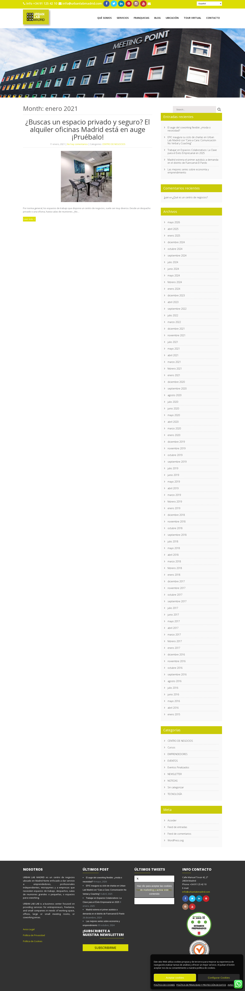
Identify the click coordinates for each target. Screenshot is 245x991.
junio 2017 (173, 614)
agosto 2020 (174, 394)
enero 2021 (174, 374)
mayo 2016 (174, 700)
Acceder (172, 819)
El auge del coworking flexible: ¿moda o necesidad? (189, 128)
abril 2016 (173, 707)
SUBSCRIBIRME (105, 947)
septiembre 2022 (177, 308)
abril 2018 (173, 554)
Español (202, 4)
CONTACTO (213, 17)
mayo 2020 (174, 414)
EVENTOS (173, 760)
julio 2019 (173, 467)
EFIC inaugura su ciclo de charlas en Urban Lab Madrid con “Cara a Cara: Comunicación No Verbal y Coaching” (192, 139)
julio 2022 (173, 314)
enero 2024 (174, 288)
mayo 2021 (174, 348)
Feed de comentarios (179, 833)
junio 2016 (173, 693)
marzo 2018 (174, 560)
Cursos (171, 746)
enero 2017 (174, 647)
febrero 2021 (175, 367)
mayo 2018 (174, 547)
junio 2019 (173, 474)
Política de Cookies (32, 940)
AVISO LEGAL (234, 984)
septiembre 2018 (177, 534)
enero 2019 (174, 507)
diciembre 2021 (176, 328)
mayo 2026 (174, 221)
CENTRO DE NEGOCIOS (113, 143)
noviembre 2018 (176, 520)
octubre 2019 (175, 454)
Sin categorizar (176, 786)
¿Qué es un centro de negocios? (190, 196)
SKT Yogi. (108, 986)
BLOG (157, 17)
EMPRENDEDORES (177, 753)
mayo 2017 (174, 620)
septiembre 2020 (177, 387)
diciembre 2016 (176, 653)
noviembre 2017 (176, 587)
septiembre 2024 (177, 254)
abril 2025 (173, 228)
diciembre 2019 (176, 441)
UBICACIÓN (172, 17)
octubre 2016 (175, 667)
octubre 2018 (175, 527)
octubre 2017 (175, 594)
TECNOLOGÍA (175, 793)
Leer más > (29, 218)
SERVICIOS (123, 17)
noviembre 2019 (176, 447)
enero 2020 (174, 434)
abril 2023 (173, 301)
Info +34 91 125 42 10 (41, 3)
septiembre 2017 (177, 600)
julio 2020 (173, 401)
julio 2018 (173, 540)
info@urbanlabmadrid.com (80, 3)
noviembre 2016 (176, 660)
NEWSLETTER (175, 773)
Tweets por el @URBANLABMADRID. (154, 889)
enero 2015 (174, 713)
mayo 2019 (174, 481)
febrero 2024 (175, 281)
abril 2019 (173, 487)
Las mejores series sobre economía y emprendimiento (188, 170)
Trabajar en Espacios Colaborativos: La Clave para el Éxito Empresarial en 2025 (192, 151)
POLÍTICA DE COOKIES (164, 984)
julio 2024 (173, 261)
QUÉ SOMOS (104, 17)
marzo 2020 (174, 427)
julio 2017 (173, 607)
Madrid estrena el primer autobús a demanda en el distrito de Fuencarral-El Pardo (193, 160)
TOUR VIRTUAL (192, 17)
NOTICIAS (173, 780)
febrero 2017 (175, 640)
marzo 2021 (174, 361)
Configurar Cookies (219, 977)
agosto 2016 (174, 680)
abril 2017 (173, 627)
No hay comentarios (77, 143)
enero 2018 (174, 574)
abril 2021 (173, 354)
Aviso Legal (29, 928)
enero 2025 (174, 234)
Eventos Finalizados (178, 766)
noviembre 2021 (176, 334)
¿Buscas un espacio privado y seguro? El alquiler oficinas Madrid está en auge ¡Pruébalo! (87, 128)
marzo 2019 (174, 494)
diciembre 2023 (176, 294)
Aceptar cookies (175, 977)
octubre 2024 (175, 248)
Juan (166, 196)
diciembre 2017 (176, 580)
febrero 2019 (175, 500)
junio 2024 (173, 268)
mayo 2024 (174, 274)
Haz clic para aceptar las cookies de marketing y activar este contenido (154, 889)
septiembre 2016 (177, 673)
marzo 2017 (174, 633)
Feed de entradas (177, 826)
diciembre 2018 (176, 514)
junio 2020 (173, 407)
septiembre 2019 (177, 461)
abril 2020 (173, 421)
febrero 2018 (175, 567)
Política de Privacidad (34, 934)
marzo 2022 (174, 321)
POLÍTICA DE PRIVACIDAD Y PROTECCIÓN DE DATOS (201, 984)
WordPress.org (176, 839)
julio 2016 (173, 687)
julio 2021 (173, 341)
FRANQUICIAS (141, 17)
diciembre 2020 (176, 381)
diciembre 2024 (176, 241)
